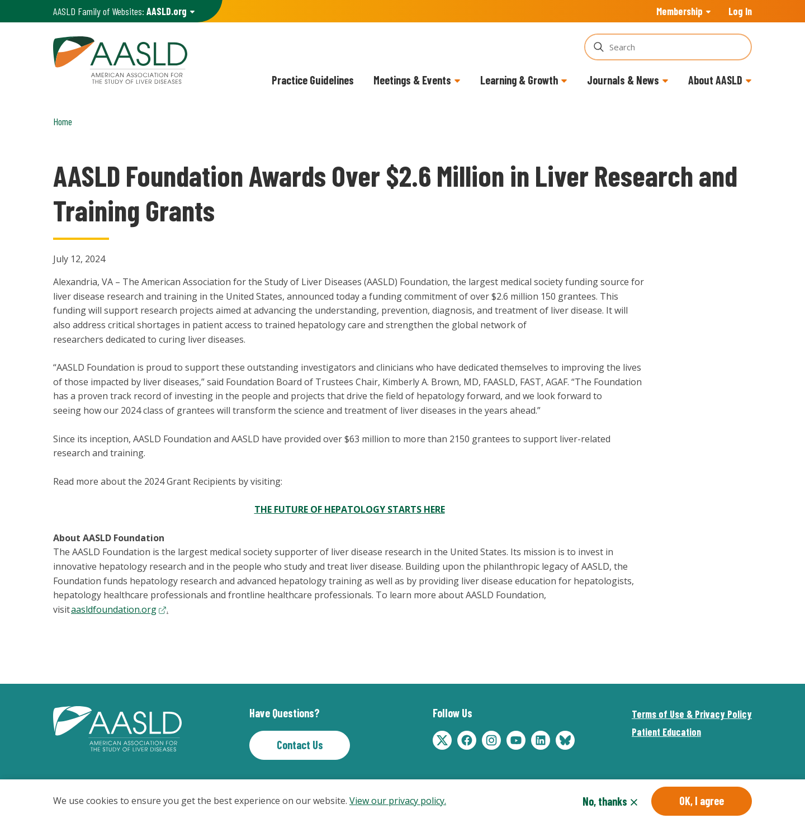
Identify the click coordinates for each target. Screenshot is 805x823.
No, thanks (605, 801)
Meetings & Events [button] (412, 80)
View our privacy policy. (397, 800)
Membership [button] (679, 11)
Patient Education (666, 732)
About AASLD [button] (715, 80)
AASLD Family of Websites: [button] (120, 11)
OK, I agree (701, 800)
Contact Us (300, 744)
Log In (740, 11)
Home (62, 121)
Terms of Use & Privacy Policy (692, 714)
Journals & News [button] (623, 80)
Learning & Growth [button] (519, 80)
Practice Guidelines (313, 80)
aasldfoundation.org (114, 609)
